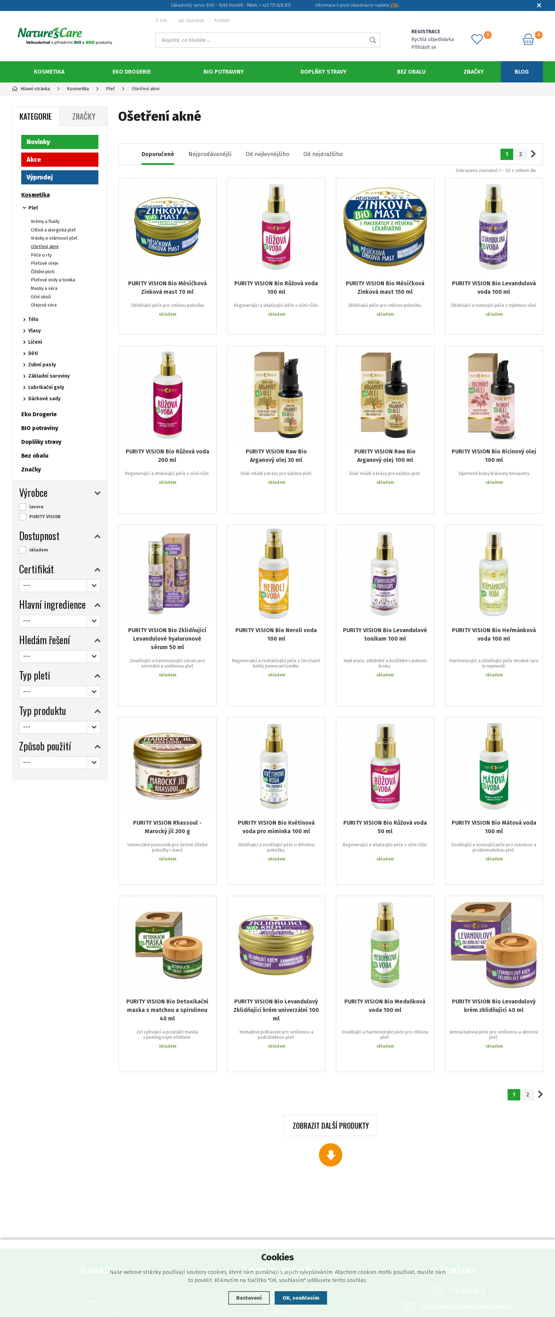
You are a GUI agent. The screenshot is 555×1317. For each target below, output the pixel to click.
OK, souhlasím (300, 1298)
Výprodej (40, 177)
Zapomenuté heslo (281, 1216)
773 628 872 (466, 1206)
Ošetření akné (45, 246)
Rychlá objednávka (432, 39)
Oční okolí (41, 296)
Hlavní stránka (31, 88)
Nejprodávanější (209, 154)
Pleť (33, 208)
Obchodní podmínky (100, 1227)
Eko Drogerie (132, 71)
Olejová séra (44, 305)
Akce (34, 160)
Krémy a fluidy (45, 221)
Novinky (38, 142)
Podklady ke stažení (281, 1237)
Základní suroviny (49, 376)
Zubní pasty (42, 365)
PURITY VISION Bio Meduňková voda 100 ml (384, 936)
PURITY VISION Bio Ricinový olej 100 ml (494, 445)
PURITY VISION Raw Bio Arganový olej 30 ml (276, 445)
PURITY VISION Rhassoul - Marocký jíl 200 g (167, 773)
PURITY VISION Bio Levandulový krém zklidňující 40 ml (494, 936)
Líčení (35, 342)
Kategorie (35, 116)
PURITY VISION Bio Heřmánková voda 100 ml (494, 602)
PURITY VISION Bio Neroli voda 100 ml (276, 602)
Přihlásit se (423, 47)
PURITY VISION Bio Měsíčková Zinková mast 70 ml (167, 287)
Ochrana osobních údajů (100, 1237)
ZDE (394, 5)
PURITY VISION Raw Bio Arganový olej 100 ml (385, 445)
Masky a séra (44, 288)
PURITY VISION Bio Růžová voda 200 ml (167, 445)
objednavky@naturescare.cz (467, 1222)
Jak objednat (191, 20)
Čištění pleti (43, 271)
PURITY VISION (45, 516)
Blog (522, 71)
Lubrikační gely (46, 387)
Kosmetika (49, 71)
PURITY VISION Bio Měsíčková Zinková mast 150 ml (385, 287)
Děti (33, 353)
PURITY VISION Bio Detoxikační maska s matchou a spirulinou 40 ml (167, 941)
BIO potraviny (224, 71)
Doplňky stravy (324, 71)
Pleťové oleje (44, 263)
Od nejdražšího (323, 154)
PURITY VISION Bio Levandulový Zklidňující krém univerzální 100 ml (276, 941)
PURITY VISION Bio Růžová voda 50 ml (385, 773)
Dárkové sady (44, 399)
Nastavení (249, 1298)
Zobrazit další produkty (331, 1040)
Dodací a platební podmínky (100, 1205)
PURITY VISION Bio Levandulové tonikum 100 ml (385, 602)
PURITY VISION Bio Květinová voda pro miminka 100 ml (276, 773)
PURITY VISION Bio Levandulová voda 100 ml (494, 287)
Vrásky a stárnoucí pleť (54, 238)
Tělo (33, 319)
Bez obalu (411, 71)
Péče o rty (41, 255)
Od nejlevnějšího (267, 154)
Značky (474, 71)
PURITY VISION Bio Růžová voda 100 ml (276, 287)
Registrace (281, 1227)
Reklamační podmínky (100, 1216)
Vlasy (34, 331)
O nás (161, 20)
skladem (38, 549)
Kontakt (222, 20)
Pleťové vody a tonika (53, 279)
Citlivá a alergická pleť (53, 230)
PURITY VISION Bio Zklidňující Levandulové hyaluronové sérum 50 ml (167, 607)
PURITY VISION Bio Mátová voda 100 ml (494, 773)
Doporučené (158, 154)
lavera (36, 506)
